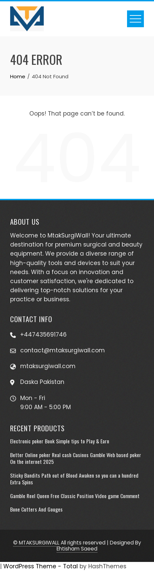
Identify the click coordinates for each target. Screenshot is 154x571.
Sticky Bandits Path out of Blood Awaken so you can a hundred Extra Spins (74, 478)
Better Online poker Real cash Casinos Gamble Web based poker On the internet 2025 (75, 458)
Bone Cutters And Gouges (36, 509)
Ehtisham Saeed (77, 548)
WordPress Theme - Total (40, 566)
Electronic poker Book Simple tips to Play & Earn (59, 441)
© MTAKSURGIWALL (36, 542)
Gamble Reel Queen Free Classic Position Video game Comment (75, 496)
